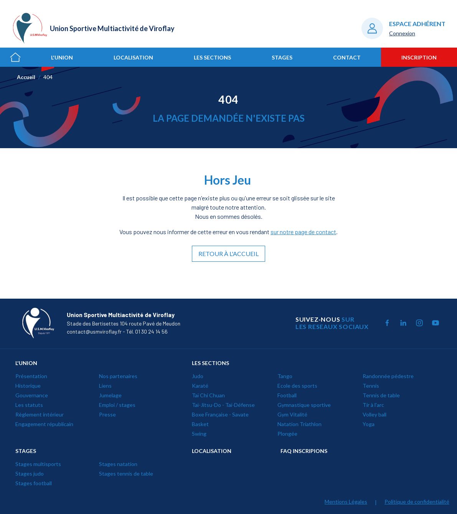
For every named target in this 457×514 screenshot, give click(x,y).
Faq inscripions (303, 451)
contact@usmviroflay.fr (94, 331)
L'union (62, 57)
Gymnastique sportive (304, 405)
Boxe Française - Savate (220, 414)
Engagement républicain (44, 424)
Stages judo (29, 473)
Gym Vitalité (292, 414)
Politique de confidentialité (416, 501)
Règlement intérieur (39, 414)
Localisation (133, 57)
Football (287, 395)
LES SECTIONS (210, 363)
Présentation (31, 376)
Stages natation (118, 464)
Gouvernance (31, 395)
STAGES (25, 451)
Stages (282, 57)
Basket (200, 424)
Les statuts (29, 405)
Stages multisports (38, 464)
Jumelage (110, 395)
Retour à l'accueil (228, 253)
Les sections (212, 57)
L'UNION (26, 363)
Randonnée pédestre (388, 376)
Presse (107, 414)
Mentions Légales (346, 501)
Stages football (33, 483)
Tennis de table (381, 395)
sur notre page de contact (303, 231)
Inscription (419, 57)
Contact (347, 57)
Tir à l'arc (373, 405)
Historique (28, 385)
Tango (284, 376)
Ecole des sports (297, 385)
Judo (197, 376)
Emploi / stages (117, 405)
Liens (105, 385)
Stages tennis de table (126, 473)
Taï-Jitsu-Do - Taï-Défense (223, 405)
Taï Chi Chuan (208, 395)
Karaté (200, 385)
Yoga (369, 424)
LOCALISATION (211, 451)
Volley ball (374, 414)
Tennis (371, 385)
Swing (199, 433)
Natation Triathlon (299, 424)
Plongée (287, 433)
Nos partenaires (118, 376)
